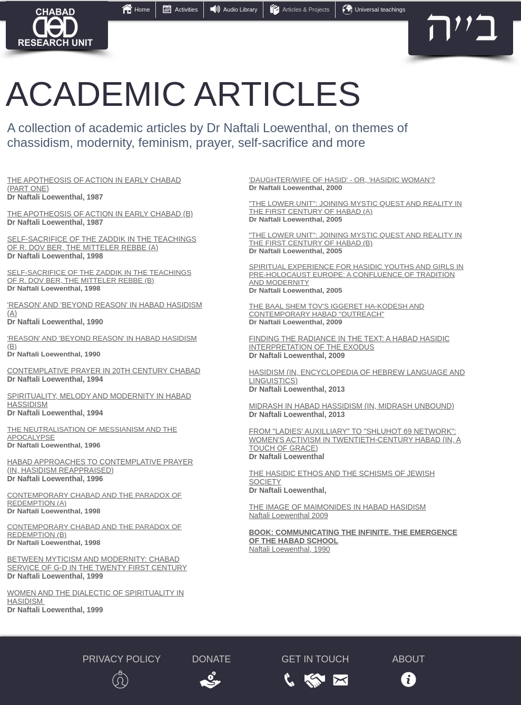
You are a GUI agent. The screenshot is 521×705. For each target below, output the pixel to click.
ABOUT (408, 659)
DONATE (211, 659)
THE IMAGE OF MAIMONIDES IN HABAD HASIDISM (337, 507)
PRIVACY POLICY (122, 659)
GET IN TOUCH (315, 659)
